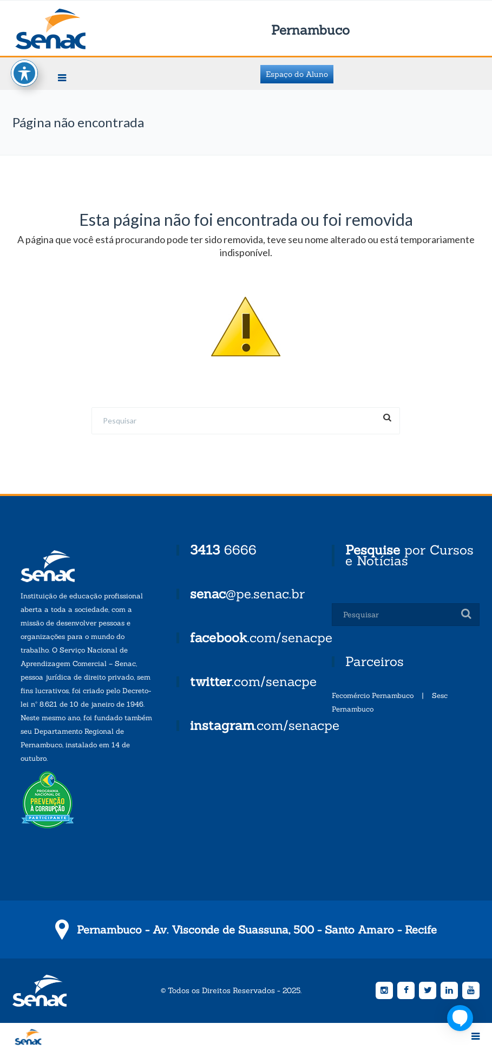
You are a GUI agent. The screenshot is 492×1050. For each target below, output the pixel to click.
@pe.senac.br (247, 593)
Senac (67, 29)
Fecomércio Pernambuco (373, 695)
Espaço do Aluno (297, 74)
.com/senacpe (261, 637)
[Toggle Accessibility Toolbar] (24, 61)
